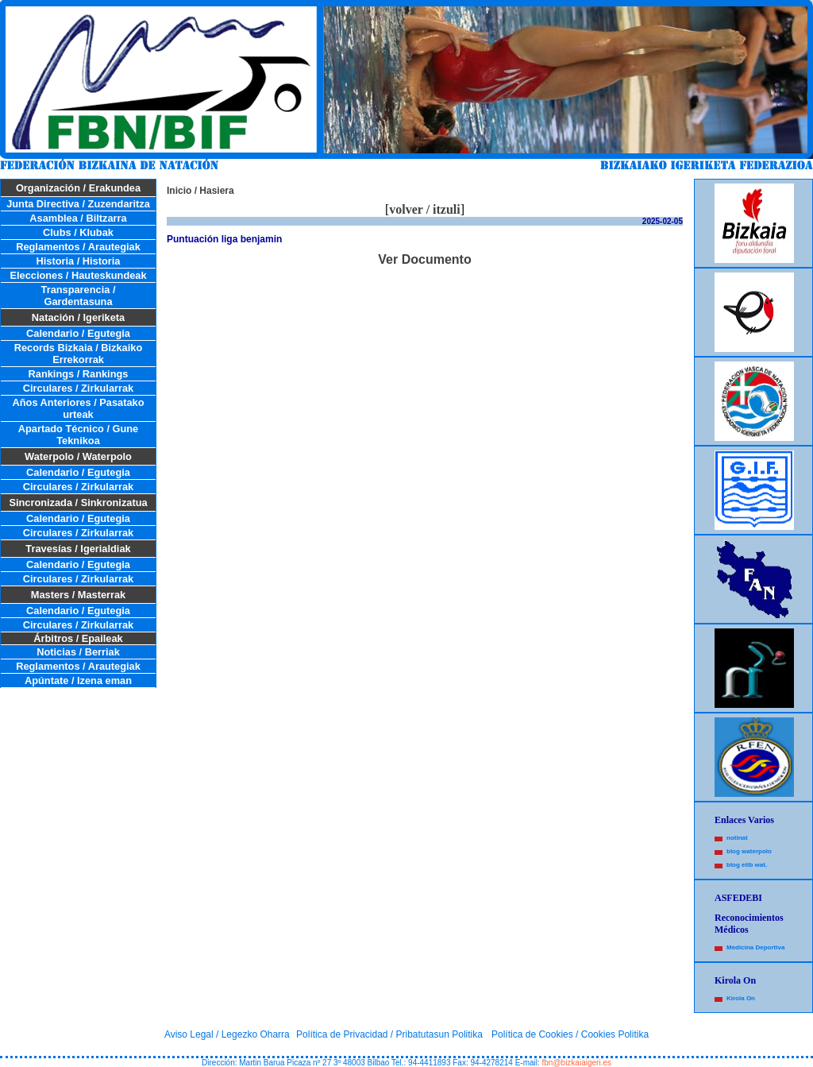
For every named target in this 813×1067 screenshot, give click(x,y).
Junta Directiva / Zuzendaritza (78, 204)
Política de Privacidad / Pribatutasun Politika (389, 1034)
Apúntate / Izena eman (78, 680)
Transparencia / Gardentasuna (78, 295)
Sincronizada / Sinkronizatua (78, 502)
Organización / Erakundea (78, 188)
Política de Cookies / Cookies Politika (570, 1034)
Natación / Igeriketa (78, 317)
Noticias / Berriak (78, 652)
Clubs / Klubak (78, 232)
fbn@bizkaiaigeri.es (576, 1062)
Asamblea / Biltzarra (77, 218)
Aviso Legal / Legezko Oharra (227, 1034)
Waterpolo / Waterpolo (78, 456)
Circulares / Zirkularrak (78, 388)
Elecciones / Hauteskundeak (78, 275)
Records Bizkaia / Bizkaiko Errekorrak (78, 353)
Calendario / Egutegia (78, 333)
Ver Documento (424, 259)
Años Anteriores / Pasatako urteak (78, 408)
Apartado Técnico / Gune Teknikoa (78, 435)
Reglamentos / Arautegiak (78, 247)
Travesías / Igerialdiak (77, 549)
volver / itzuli (424, 209)
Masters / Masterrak (78, 595)
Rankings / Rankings (79, 374)
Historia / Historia (79, 261)
